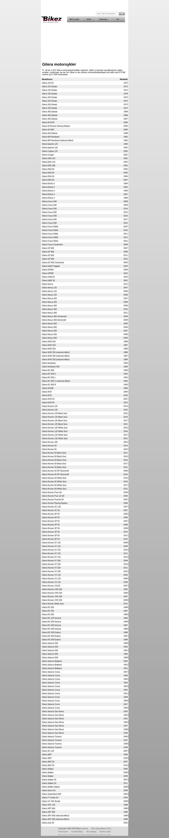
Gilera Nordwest (49, 363)
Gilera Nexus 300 (49, 306)
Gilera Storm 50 (48, 790)
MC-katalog (91, 832)
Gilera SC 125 (48, 751)
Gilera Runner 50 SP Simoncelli (55, 471)
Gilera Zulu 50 (48, 823)
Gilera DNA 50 (48, 169)
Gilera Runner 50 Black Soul (54, 453)
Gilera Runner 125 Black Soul (54, 413)
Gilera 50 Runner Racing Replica (56, 126)
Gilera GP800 (48, 270)
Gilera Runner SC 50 (51, 510)
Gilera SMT (47, 754)
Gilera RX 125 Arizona (51, 618)
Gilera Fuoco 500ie (50, 227)
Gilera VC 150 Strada (51, 801)
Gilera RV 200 (48, 607)
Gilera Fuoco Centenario (52, 244)
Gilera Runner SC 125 (51, 507)
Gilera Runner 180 (50, 442)
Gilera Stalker (48, 769)
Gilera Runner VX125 (51, 586)
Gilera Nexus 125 (49, 288)
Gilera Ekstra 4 (48, 183)
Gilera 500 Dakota (49, 133)
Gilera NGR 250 (49, 341)
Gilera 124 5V (48, 83)
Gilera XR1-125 (48, 805)
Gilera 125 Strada (49, 86)
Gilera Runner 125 (50, 406)
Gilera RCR (47, 392)
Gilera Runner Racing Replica (54, 503)
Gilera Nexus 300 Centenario (54, 316)
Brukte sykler (105, 832)
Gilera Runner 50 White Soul (54, 478)
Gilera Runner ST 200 (51, 561)
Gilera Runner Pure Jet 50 (53, 496)
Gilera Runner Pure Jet (52, 492)
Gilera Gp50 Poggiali (51, 266)
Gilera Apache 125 (50, 144)
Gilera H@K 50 (48, 280)
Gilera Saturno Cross (51, 697)
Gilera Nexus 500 (49, 324)
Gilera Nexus (47, 284)
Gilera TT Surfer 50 (50, 798)
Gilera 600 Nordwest (50, 137)
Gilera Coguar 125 (50, 151)
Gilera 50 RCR (48, 122)
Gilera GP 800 (48, 248)
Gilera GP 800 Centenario (53, 262)
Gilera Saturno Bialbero (52, 661)
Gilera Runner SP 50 (51, 514)
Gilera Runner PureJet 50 (53, 499)
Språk (89, 19)
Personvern (63, 832)
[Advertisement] (84, 41)
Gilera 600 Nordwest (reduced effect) (57, 140)
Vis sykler (74, 19)
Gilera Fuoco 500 (49, 201)
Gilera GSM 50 (48, 277)
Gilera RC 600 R (49, 385)
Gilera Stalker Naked (51, 787)
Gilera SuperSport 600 (51, 794)
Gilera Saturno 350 (50, 643)
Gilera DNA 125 (48, 158)
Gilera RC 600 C (49, 374)
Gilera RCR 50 (48, 399)
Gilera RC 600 (48, 370)
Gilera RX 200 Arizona (51, 622)
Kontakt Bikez (77, 832)
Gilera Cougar (48, 155)
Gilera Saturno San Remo (53, 711)
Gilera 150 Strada (49, 94)
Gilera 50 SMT (48, 130)
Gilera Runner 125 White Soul (55, 428)
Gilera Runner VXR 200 (52, 589)
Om (117, 19)
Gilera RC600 (48, 388)
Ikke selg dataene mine (101, 828)
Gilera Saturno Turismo (52, 737)
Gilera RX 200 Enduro (51, 632)
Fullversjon (103, 19)
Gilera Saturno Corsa (51, 672)
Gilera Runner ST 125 (51, 543)
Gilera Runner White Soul (53, 604)
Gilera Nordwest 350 (50, 367)
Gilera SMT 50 (48, 762)
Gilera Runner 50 (49, 446)
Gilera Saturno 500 (50, 647)
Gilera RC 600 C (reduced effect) (56, 381)
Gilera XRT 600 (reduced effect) (55, 816)
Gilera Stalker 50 (49, 780)
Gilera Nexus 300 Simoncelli (54, 320)
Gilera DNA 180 (48, 165)
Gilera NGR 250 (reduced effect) (56, 352)
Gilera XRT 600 (48, 808)
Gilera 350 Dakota (49, 112)
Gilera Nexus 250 (49, 298)
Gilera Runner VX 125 (51, 575)
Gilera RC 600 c (49, 377)
